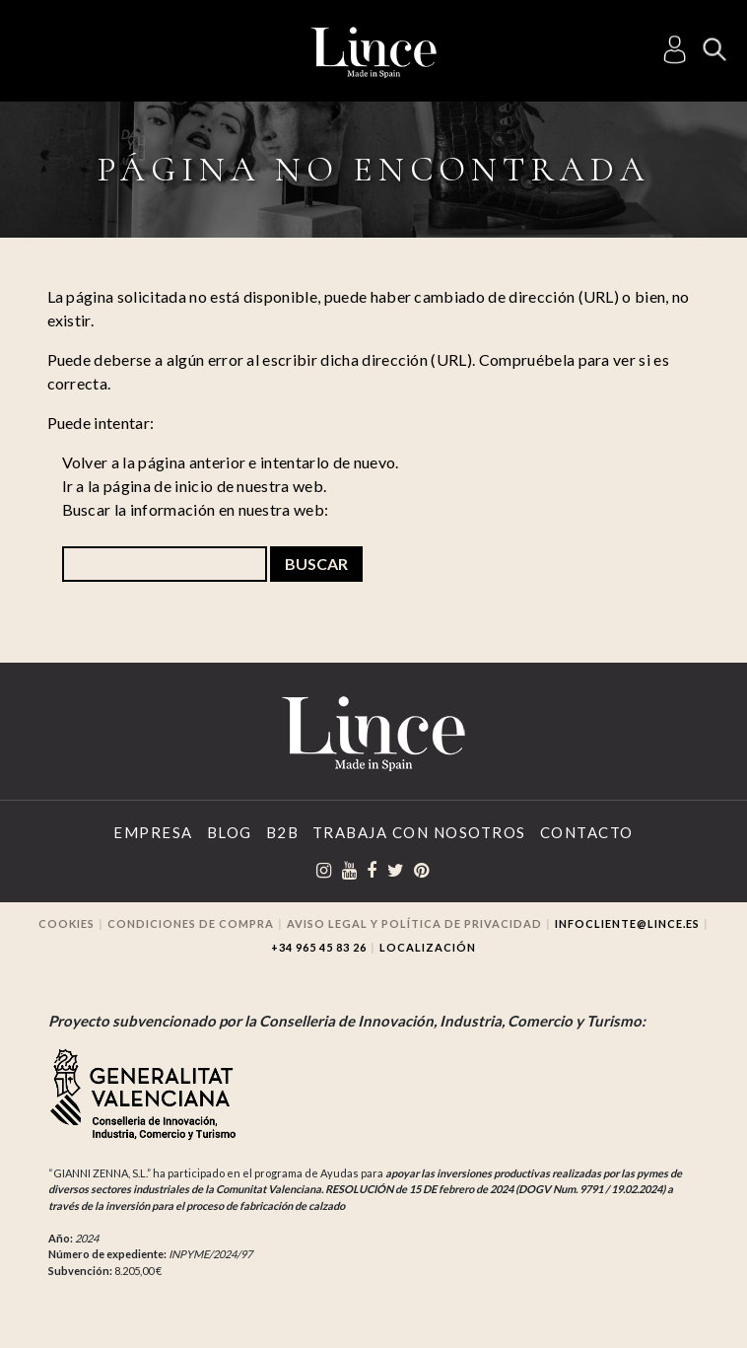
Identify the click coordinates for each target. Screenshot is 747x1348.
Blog (229, 832)
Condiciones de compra (190, 923)
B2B (283, 832)
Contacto (587, 832)
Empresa (153, 832)
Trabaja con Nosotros (419, 832)
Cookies (66, 923)
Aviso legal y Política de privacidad (414, 923)
